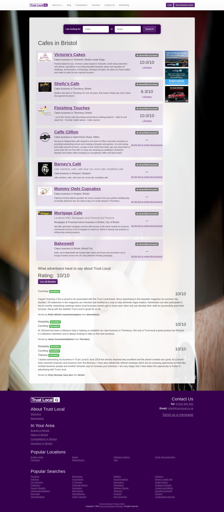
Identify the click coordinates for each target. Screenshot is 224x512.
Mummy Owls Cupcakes (77, 188)
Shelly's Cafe (66, 83)
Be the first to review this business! (147, 145)
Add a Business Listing (184, 5)
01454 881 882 (184, 404)
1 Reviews (147, 121)
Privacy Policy (119, 504)
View (48, 281)
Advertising (124, 5)
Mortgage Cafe (68, 213)
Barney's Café (67, 164)
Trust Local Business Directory (111, 506)
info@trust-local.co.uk (180, 408)
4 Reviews (147, 67)
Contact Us (110, 5)
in (112, 29)
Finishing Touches (72, 108)
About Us (57, 5)
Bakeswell (64, 243)
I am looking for (73, 29)
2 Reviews (147, 97)
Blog (69, 5)
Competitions (81, 5)
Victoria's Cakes (69, 54)
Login (170, 5)
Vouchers (96, 5)
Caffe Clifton (66, 132)
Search (149, 29)
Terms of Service (105, 504)
